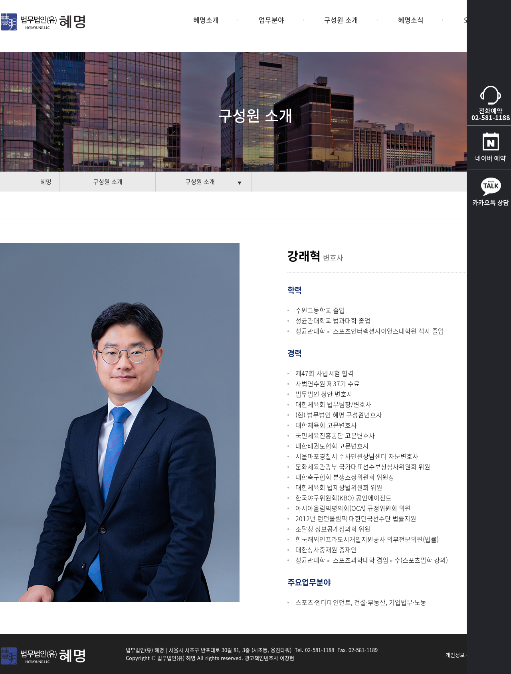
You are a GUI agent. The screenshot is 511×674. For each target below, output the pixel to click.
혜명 (45, 181)
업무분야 (271, 20)
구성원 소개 (341, 20)
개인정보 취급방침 (465, 655)
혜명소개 (206, 20)
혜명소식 (411, 20)
